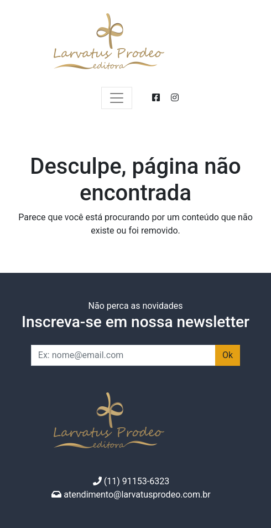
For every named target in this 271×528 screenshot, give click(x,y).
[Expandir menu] (116, 98)
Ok (227, 355)
